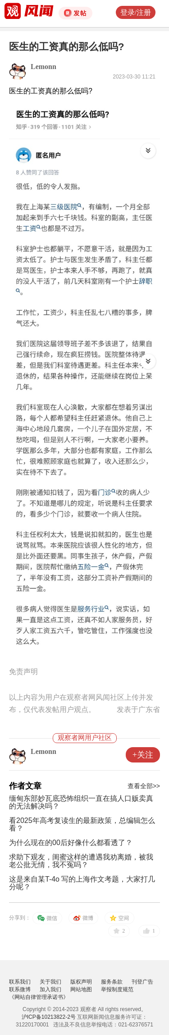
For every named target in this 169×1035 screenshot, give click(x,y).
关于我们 (50, 982)
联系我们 (20, 982)
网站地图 (81, 989)
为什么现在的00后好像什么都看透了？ (70, 842)
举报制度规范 (117, 989)
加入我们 (50, 989)
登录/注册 (135, 12)
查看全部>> (144, 786)
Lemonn (43, 66)
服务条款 (112, 982)
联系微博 (20, 989)
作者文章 (25, 785)
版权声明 (81, 982)
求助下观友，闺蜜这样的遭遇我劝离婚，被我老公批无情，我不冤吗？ (81, 861)
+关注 (142, 754)
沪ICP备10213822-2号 (49, 1017)
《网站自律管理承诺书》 (39, 997)
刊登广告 (142, 982)
